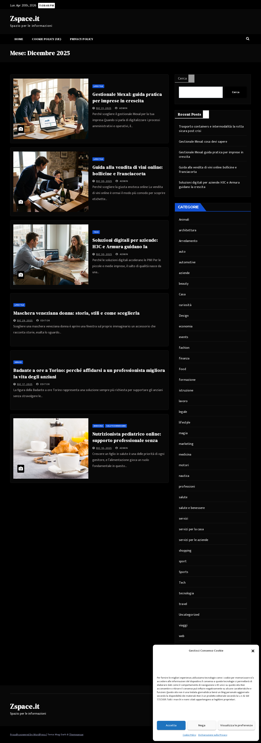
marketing (186, 444)
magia (183, 433)
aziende (184, 273)
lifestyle (98, 86)
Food (182, 369)
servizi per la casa (191, 529)
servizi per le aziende (193, 540)
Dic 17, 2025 (24, 384)
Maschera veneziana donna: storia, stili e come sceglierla (76, 313)
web (182, 636)
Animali (184, 219)
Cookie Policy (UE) (46, 39)
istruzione (186, 390)
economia (186, 326)
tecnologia (186, 593)
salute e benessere (116, 426)
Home (19, 39)
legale (183, 412)
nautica (184, 476)
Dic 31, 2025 (103, 108)
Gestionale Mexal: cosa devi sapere (203, 141)
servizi (18, 362)
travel (183, 604)
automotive (187, 262)
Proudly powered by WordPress (28, 734)
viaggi (183, 625)
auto (182, 251)
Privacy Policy (81, 39)
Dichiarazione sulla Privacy (212, 735)
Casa (182, 294)
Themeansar (76, 734)
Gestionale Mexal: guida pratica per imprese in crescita (211, 155)
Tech (96, 232)
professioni (187, 486)
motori (184, 465)
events (183, 337)
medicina (98, 426)
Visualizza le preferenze (236, 725)
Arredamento (188, 241)
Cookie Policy (189, 735)
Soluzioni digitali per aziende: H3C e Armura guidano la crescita (125, 246)
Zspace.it (25, 18)
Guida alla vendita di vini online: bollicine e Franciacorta (208, 170)
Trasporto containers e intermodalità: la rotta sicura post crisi (211, 129)
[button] (253, 651)
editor (43, 321)
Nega (201, 725)
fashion (184, 348)
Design (184, 316)
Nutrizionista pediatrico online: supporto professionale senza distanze (126, 440)
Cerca (182, 79)
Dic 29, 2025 (25, 321)
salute (183, 497)
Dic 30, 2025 (104, 181)
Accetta (171, 725)
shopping (185, 550)
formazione (187, 380)
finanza (184, 358)
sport (183, 561)
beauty (183, 283)
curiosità (185, 305)
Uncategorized (189, 614)
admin (121, 108)
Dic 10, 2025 (104, 448)
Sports (183, 572)
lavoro (183, 401)
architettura (187, 230)
